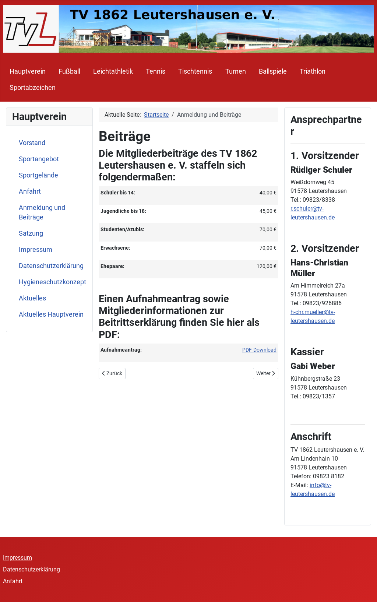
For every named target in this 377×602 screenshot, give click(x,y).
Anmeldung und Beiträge (42, 212)
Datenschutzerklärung (51, 266)
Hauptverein (28, 71)
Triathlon (312, 71)
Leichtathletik (113, 71)
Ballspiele (273, 71)
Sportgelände (38, 175)
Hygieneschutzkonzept (52, 282)
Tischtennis (195, 71)
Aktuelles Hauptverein (51, 314)
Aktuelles (32, 298)
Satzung (31, 233)
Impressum (35, 249)
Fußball (69, 71)
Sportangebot (39, 159)
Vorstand (32, 143)
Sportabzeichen (33, 87)
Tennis (155, 71)
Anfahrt (30, 191)
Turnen (235, 71)
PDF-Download (259, 350)
